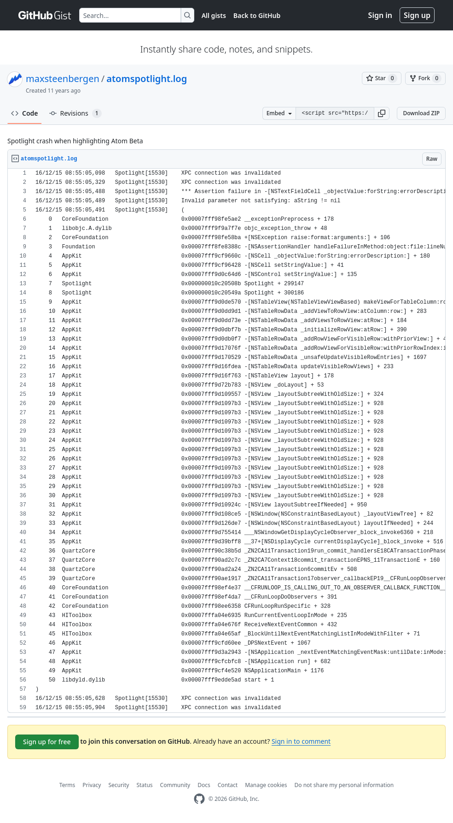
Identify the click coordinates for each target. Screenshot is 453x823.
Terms (67, 785)
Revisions (75, 113)
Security (118, 785)
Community (175, 785)
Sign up (417, 15)
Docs (203, 785)
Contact (228, 785)
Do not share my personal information (344, 785)
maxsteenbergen (62, 78)
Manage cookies (266, 785)
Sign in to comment (301, 741)
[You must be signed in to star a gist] (381, 78)
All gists (214, 15)
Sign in (380, 15)
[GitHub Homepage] (199, 799)
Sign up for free (47, 741)
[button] (381, 113)
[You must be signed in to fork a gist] (425, 78)
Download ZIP (421, 113)
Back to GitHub (256, 15)
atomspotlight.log (146, 78)
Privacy (91, 785)
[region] (226, 441)
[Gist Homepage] (45, 15)
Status (144, 785)
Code (24, 113)
